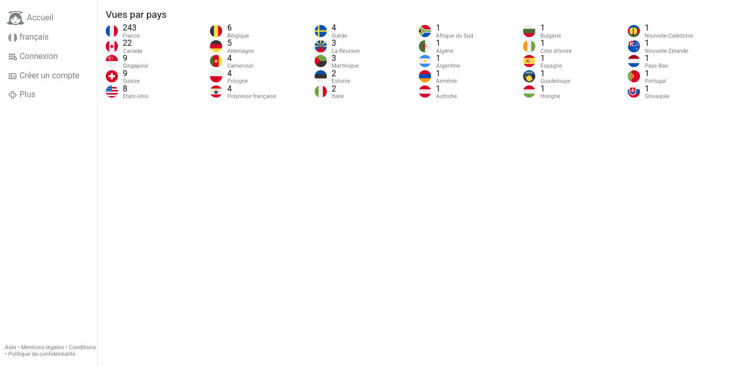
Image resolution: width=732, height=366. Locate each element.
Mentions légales (42, 347)
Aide (10, 347)
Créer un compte (43, 76)
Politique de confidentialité (41, 354)
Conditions (82, 347)
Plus (21, 94)
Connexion (33, 56)
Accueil (30, 18)
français (28, 37)
